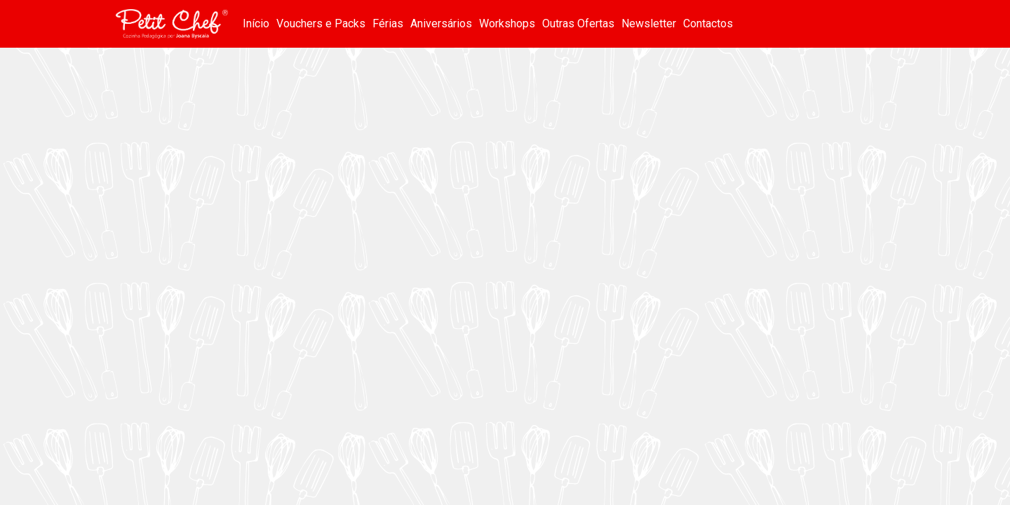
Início (256, 23)
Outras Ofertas (578, 23)
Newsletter (648, 23)
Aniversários (441, 23)
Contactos (708, 23)
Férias (387, 23)
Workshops (507, 23)
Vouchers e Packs (320, 23)
